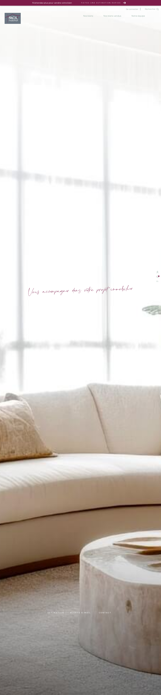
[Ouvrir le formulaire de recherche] (152, 9)
